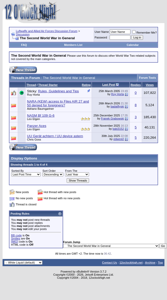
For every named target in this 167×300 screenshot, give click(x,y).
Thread (31, 84)
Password (101, 37)
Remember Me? (144, 32)
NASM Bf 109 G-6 (41, 115)
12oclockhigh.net (131, 262)
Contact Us (109, 262)
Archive (150, 262)
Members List (73, 44)
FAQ (24, 44)
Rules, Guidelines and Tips (58, 91)
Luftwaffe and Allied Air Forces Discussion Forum (46, 31)
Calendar (133, 44)
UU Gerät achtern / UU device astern (55, 136)
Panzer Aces (36, 126)
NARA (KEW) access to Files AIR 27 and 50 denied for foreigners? (58, 103)
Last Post (108, 84)
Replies (136, 84)
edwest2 (118, 139)
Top (160, 262)
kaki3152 (118, 128)
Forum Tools (147, 77)
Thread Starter (48, 84)
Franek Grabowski (112, 118)
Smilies (15, 238)
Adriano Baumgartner (40, 108)
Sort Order (49, 170)
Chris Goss (34, 139)
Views (150, 84)
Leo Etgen (33, 119)
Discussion (23, 34)
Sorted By (17, 170)
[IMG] (14, 241)
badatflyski (117, 106)
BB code (16, 235)
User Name (102, 31)
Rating (86, 84)
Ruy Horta (33, 94)
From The (71, 170)
